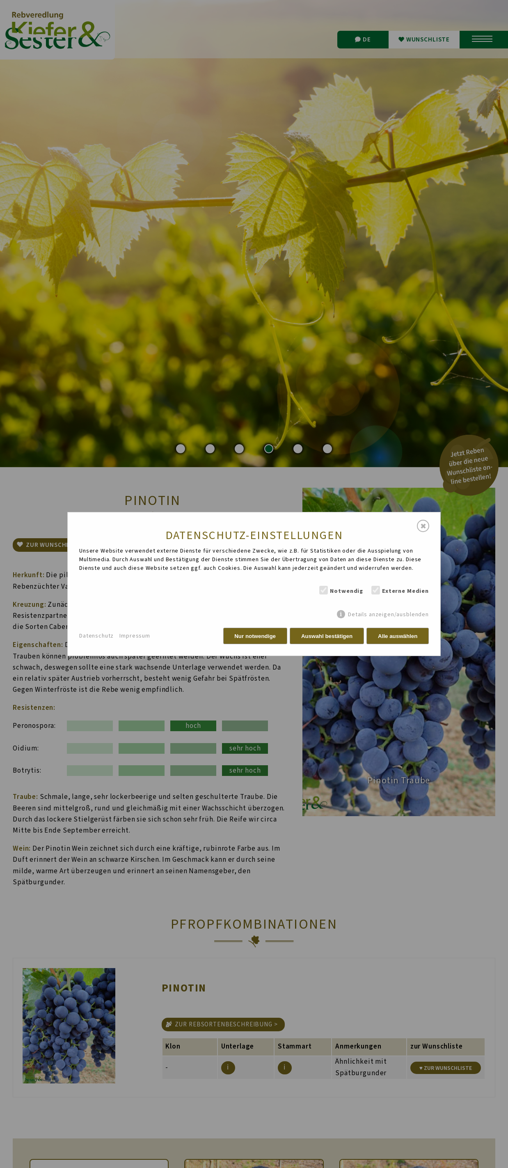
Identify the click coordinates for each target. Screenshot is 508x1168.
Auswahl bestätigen (326, 636)
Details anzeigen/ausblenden (388, 614)
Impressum (134, 636)
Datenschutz (96, 636)
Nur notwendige (255, 636)
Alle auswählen (397, 636)
